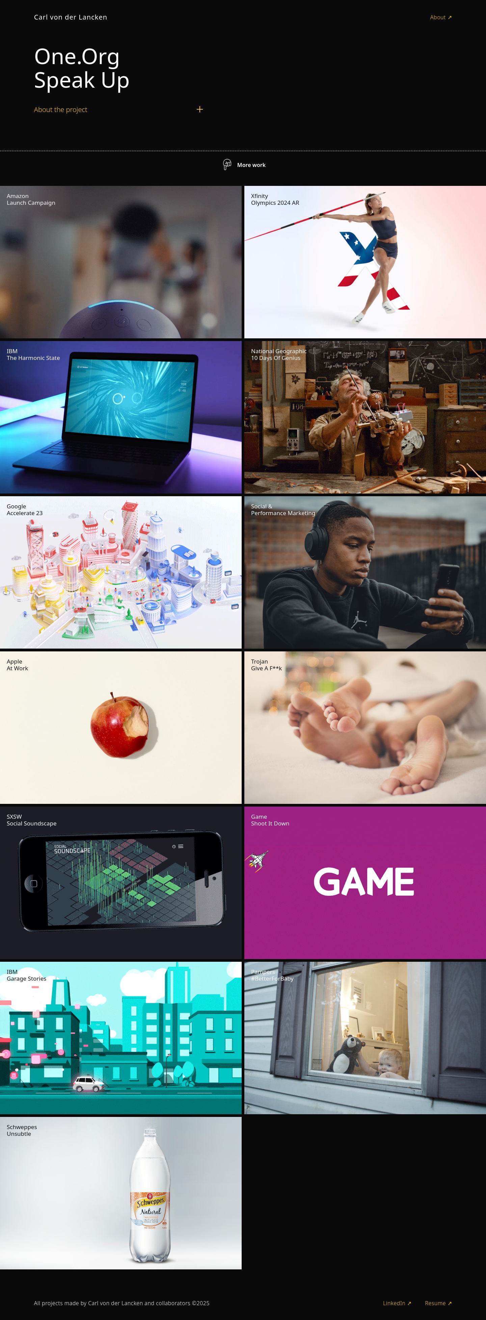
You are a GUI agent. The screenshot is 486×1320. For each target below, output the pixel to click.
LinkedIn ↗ (397, 1303)
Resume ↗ (438, 1303)
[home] (70, 17)
